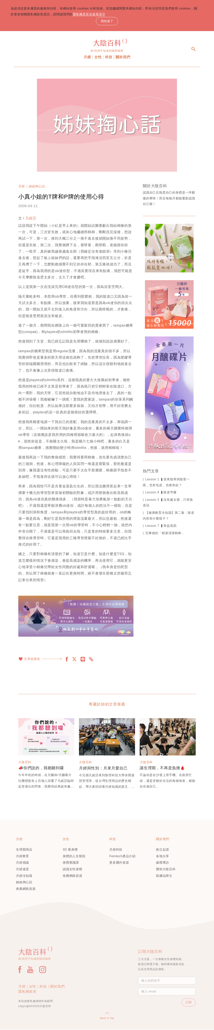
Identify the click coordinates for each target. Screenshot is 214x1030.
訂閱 (188, 1017)
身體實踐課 (71, 863)
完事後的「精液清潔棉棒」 (165, 533)
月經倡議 (22, 863)
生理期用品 (24, 850)
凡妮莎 (30, 219)
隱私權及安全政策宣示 (93, 14)
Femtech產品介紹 (122, 856)
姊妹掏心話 (37, 186)
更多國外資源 (119, 863)
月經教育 (22, 856)
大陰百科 (24, 762)
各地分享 (162, 856)
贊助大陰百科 (166, 869)
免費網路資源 (72, 876)
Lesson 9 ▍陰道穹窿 (161, 492)
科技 (108, 57)
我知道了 (107, 21)
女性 (98, 57)
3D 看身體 (70, 850)
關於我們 (123, 57)
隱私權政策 (27, 1006)
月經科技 (115, 850)
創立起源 (162, 850)
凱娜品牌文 (164, 876)
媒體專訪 (162, 863)
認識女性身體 (72, 869)
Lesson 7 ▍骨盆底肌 (161, 526)
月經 (87, 57)
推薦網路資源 (26, 889)
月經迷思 (22, 869)
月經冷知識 (24, 876)
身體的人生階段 (74, 856)
